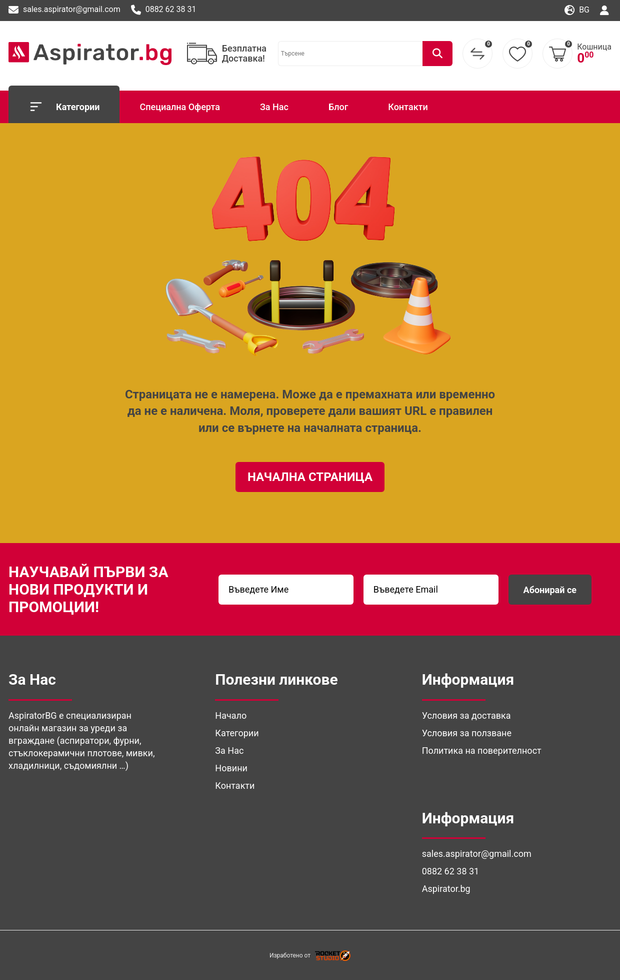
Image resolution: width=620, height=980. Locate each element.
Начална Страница (310, 477)
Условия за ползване (467, 733)
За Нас (274, 107)
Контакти (408, 107)
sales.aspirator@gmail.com (64, 10)
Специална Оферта (180, 107)
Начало (230, 715)
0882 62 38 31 (163, 10)
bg (577, 10)
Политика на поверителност (482, 750)
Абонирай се (550, 590)
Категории (64, 106)
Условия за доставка (466, 715)
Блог (338, 107)
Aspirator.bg (446, 888)
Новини (231, 768)
